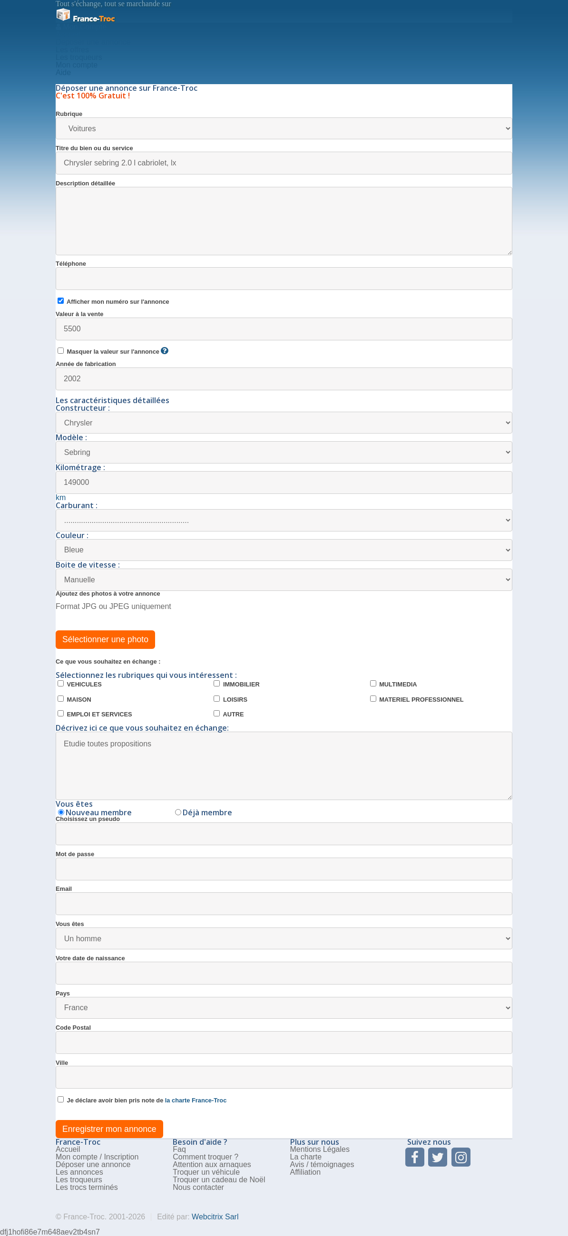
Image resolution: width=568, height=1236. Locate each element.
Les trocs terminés (87, 1187)
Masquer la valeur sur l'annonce (113, 351)
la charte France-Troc (195, 1100)
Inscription (121, 1157)
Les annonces (79, 1172)
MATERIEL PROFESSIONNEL (417, 699)
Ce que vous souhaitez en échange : (108, 662)
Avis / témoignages (322, 1164)
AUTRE (229, 714)
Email (284, 900)
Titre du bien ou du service (284, 159)
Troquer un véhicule (206, 1172)
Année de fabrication (284, 375)
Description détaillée (284, 218)
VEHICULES (80, 684)
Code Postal (284, 1039)
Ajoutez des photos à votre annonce (108, 594)
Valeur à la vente (284, 325)
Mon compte (77, 65)
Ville (284, 1074)
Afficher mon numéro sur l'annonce (113, 301)
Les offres (72, 50)
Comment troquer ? (205, 1157)
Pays (284, 1005)
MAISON (74, 699)
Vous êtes (284, 935)
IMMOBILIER (236, 684)
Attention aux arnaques (212, 1164)
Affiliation (305, 1172)
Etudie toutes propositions (284, 766)
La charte (306, 1157)
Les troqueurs (79, 57)
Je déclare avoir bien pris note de (142, 1100)
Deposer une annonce (93, 42)
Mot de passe (284, 865)
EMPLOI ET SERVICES (95, 714)
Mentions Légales (320, 1149)
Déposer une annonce (93, 1164)
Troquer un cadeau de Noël (219, 1180)
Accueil (68, 34)
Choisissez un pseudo (284, 830)
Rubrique (284, 125)
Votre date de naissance (284, 970)
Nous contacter (198, 1187)
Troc (85, 18)
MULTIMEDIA (393, 684)
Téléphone (284, 275)
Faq (179, 1149)
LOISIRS (230, 699)
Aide (63, 72)
